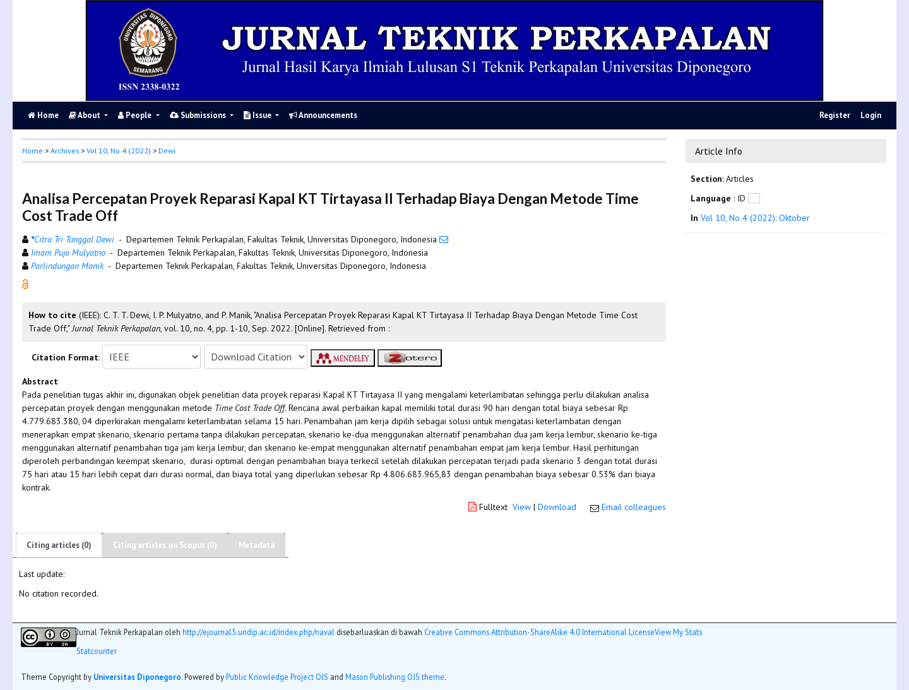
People (135, 115)
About (85, 115)
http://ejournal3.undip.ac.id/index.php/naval (258, 632)
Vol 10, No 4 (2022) (118, 150)
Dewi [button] (166, 150)
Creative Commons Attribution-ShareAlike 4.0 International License (539, 632)
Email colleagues (634, 507)
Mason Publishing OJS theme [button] (394, 677)
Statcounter (96, 651)
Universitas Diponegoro (137, 677)
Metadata (257, 545)
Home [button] (32, 150)
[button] (25, 283)
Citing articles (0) (59, 545)
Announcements (323, 115)
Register (834, 115)
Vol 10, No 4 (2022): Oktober (755, 217)
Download (557, 507)
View (522, 507)
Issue (258, 115)
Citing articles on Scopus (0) (165, 545)
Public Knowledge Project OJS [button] (277, 677)
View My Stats (678, 632)
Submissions (199, 115)
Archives (64, 150)
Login (870, 115)
